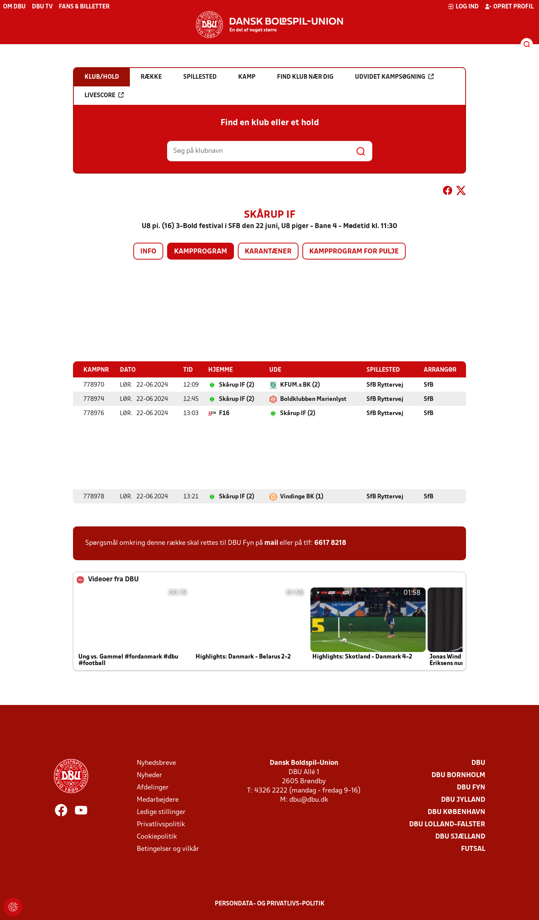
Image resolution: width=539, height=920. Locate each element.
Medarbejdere (158, 799)
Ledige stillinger (161, 812)
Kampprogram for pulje (354, 251)
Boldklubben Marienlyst (313, 399)
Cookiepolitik (157, 836)
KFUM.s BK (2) (300, 384)
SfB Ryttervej (385, 384)
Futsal (473, 849)
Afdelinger (153, 787)
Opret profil (509, 6)
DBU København (456, 812)
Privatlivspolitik (161, 824)
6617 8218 (330, 542)
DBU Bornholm (458, 775)
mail (271, 542)
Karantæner (268, 251)
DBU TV (42, 7)
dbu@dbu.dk (308, 799)
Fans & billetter (84, 7)
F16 (224, 413)
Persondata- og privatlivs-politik (270, 903)
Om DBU (14, 7)
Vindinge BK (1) (301, 496)
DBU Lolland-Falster (447, 824)
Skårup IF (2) (236, 384)
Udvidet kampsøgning (394, 77)
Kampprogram (200, 251)
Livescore (104, 95)
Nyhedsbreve (156, 762)
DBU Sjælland (460, 836)
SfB (428, 384)
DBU (478, 762)
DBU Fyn (471, 787)
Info (148, 251)
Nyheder (149, 775)
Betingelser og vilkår (168, 849)
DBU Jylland (463, 799)
